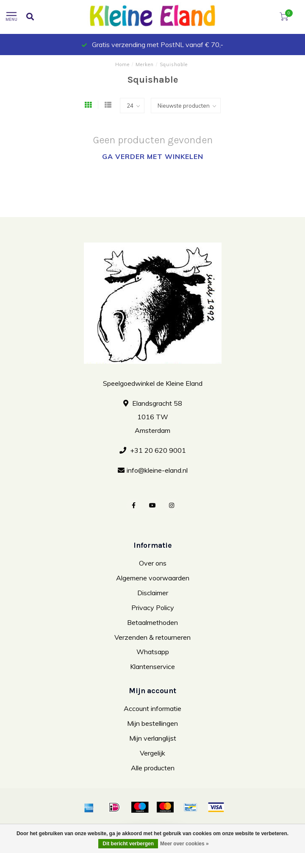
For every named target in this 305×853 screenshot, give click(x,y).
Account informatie (152, 708)
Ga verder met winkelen (152, 156)
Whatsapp (152, 651)
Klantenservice (152, 666)
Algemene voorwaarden (152, 578)
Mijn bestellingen (152, 723)
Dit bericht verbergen (128, 844)
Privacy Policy (152, 607)
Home (122, 64)
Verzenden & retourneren (152, 637)
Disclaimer (152, 592)
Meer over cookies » (184, 844)
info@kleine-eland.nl (157, 470)
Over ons (152, 563)
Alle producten (153, 768)
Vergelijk (152, 753)
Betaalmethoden (152, 622)
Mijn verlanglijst (152, 738)
